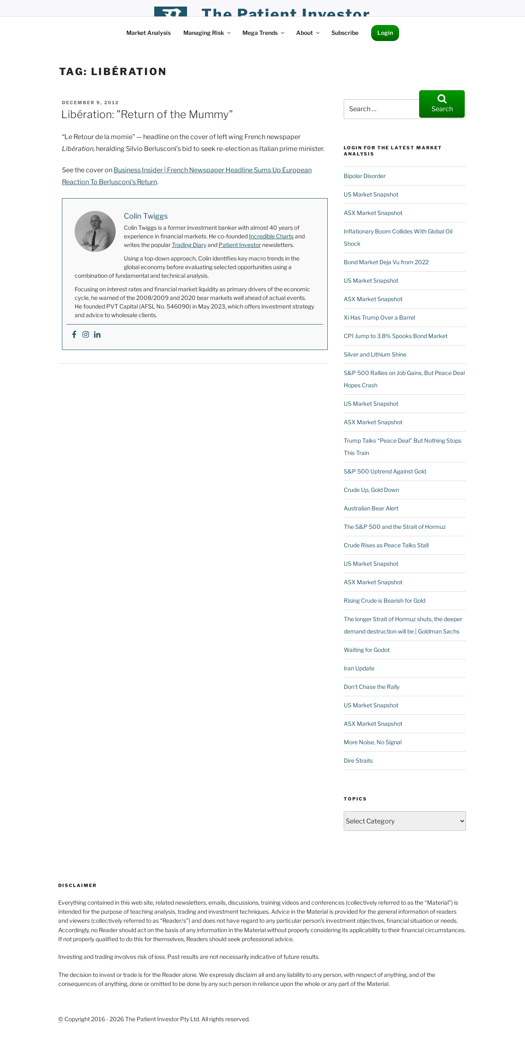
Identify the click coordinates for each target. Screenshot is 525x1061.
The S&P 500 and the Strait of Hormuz (395, 526)
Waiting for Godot (367, 649)
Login (385, 32)
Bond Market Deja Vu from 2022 (386, 261)
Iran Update (359, 668)
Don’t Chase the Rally (371, 686)
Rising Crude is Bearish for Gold (384, 600)
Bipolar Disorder (365, 175)
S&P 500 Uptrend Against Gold (385, 471)
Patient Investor (240, 244)
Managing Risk (207, 32)
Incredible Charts (271, 236)
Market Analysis (148, 32)
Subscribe (344, 32)
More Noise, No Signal (373, 742)
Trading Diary (189, 244)
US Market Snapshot (371, 194)
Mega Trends (263, 32)
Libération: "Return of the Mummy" (147, 114)
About (308, 32)
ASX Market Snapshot (373, 212)
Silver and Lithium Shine (375, 354)
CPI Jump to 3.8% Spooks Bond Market (395, 335)
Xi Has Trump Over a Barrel (379, 317)
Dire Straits (358, 760)
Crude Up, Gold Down (371, 489)
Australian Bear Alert (371, 508)
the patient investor (286, 14)
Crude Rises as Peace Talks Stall (386, 545)
